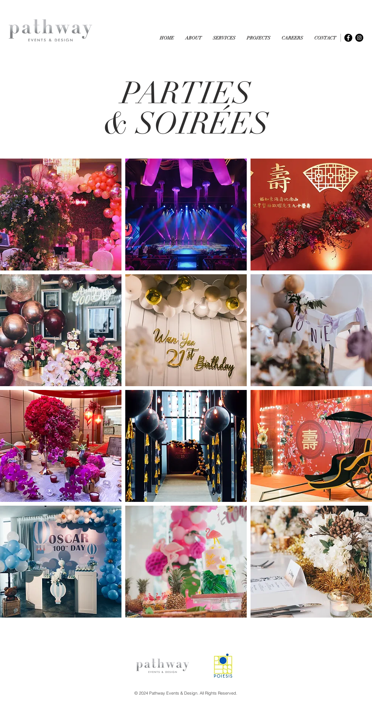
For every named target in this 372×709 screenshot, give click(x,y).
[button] (258, 38)
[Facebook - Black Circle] (348, 38)
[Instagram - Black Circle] (359, 38)
